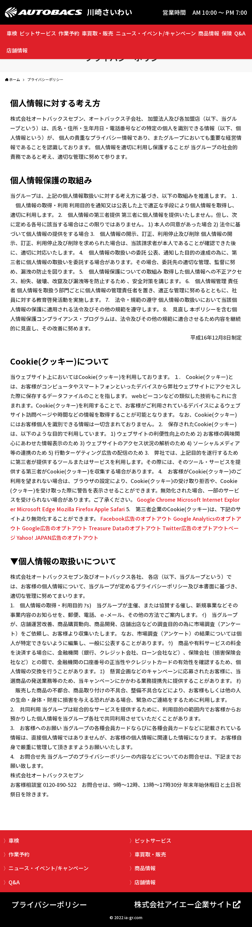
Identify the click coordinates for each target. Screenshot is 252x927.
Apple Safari (109, 509)
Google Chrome (156, 499)
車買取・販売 (97, 33)
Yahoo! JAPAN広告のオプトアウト (57, 537)
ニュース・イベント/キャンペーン (156, 33)
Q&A (239, 33)
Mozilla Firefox (74, 509)
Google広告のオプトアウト (54, 528)
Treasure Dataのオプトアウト (125, 528)
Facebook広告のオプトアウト (136, 518)
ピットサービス (37, 33)
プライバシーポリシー (49, 904)
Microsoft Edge (36, 509)
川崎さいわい (109, 12)
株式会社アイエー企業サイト (183, 904)
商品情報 (208, 33)
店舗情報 (17, 50)
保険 (226, 33)
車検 (12, 33)
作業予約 (68, 33)
